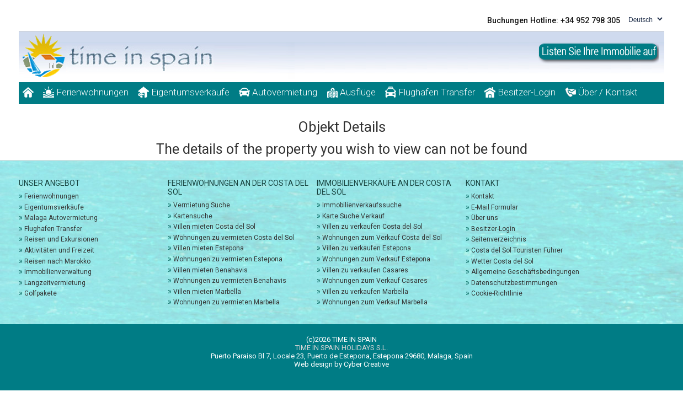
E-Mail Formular (494, 207)
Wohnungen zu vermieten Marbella (226, 302)
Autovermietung (278, 92)
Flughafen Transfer (430, 92)
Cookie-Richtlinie (496, 293)
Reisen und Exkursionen (61, 239)
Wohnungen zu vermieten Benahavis (229, 281)
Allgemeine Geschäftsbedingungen (525, 272)
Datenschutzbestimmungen (514, 283)
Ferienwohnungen (86, 92)
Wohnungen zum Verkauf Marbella (375, 302)
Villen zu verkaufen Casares (365, 270)
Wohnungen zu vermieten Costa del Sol (233, 238)
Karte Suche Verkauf (353, 216)
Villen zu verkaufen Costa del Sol (372, 226)
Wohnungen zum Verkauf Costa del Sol (382, 238)
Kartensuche (192, 216)
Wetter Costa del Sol (502, 261)
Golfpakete (40, 293)
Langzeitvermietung (55, 283)
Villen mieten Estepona (208, 248)
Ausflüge (351, 92)
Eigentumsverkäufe (184, 92)
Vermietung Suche (201, 205)
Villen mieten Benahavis (210, 270)
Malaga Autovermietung (61, 218)
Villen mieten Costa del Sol (214, 226)
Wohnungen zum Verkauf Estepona (376, 259)
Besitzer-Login (520, 92)
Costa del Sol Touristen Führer (517, 250)
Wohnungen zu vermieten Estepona (227, 259)
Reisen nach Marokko (57, 261)
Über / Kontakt (601, 92)
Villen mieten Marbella (207, 292)
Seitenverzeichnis (498, 239)
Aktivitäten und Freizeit (59, 250)
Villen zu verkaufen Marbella (365, 292)
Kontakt (482, 196)
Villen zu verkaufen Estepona (366, 248)
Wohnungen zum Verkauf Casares (375, 281)
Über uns (484, 218)
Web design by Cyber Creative (341, 364)
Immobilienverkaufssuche (362, 205)
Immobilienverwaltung (58, 272)
